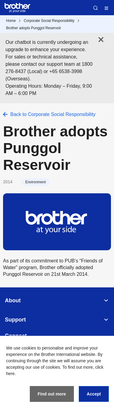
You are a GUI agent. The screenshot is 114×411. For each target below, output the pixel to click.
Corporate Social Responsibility (49, 21)
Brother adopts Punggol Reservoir (33, 28)
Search (95, 8)
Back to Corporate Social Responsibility (52, 114)
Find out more (52, 394)
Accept (94, 394)
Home (11, 21)
